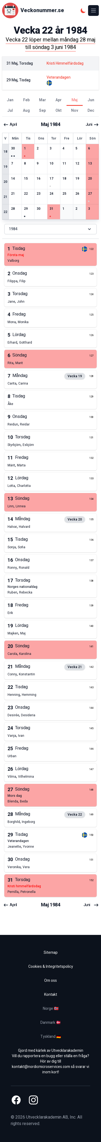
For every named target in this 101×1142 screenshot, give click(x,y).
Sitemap (51, 952)
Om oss (50, 980)
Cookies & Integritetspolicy (50, 966)
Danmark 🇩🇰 (50, 1022)
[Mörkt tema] (83, 10)
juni (92, 124)
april (10, 124)
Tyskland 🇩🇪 (50, 1036)
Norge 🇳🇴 (50, 1008)
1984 (50, 229)
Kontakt (50, 994)
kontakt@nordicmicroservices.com (41, 1067)
